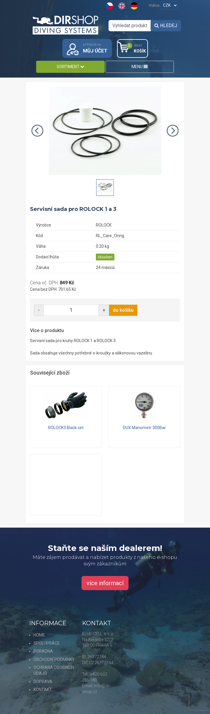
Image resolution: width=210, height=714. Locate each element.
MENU (139, 66)
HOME (39, 635)
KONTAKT (43, 689)
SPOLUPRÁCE (47, 643)
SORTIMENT (70, 66)
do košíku (123, 310)
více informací (105, 583)
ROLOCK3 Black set (66, 427)
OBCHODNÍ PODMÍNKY (54, 659)
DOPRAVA (43, 681)
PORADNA (43, 651)
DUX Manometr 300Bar (144, 427)
